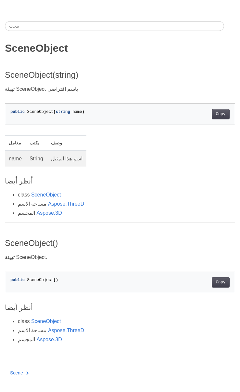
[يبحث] (114, 26)
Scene (19, 372)
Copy (220, 114)
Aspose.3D (49, 213)
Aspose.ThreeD (66, 204)
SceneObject (46, 194)
